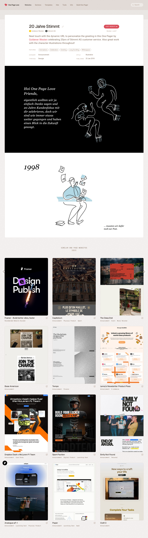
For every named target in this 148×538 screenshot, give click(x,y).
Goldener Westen (37, 31)
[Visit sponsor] (47, 318)
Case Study (19, 457)
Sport (80, 321)
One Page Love (13, 5)
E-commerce (115, 389)
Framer (5, 463)
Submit (74, 250)
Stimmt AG (52, 31)
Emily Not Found (107, 454)
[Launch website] (95, 318)
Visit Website (111, 26)
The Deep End (106, 318)
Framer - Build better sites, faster (20, 318)
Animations (43, 50)
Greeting (64, 50)
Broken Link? (111, 31)
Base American (11, 386)
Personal (114, 457)
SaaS (77, 525)
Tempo (55, 386)
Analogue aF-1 (11, 523)
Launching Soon (82, 457)
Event (113, 321)
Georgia (41, 58)
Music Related (122, 321)
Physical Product (70, 321)
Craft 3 (103, 523)
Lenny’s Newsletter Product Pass (115, 386)
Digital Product (69, 457)
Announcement (43, 55)
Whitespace (86, 50)
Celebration (54, 50)
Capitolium (57, 318)
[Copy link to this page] (63, 27)
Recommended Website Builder (15, 321)
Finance (66, 389)
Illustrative (89, 55)
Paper (55, 523)
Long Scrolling (74, 50)
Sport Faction (58, 454)
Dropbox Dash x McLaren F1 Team (20, 454)
